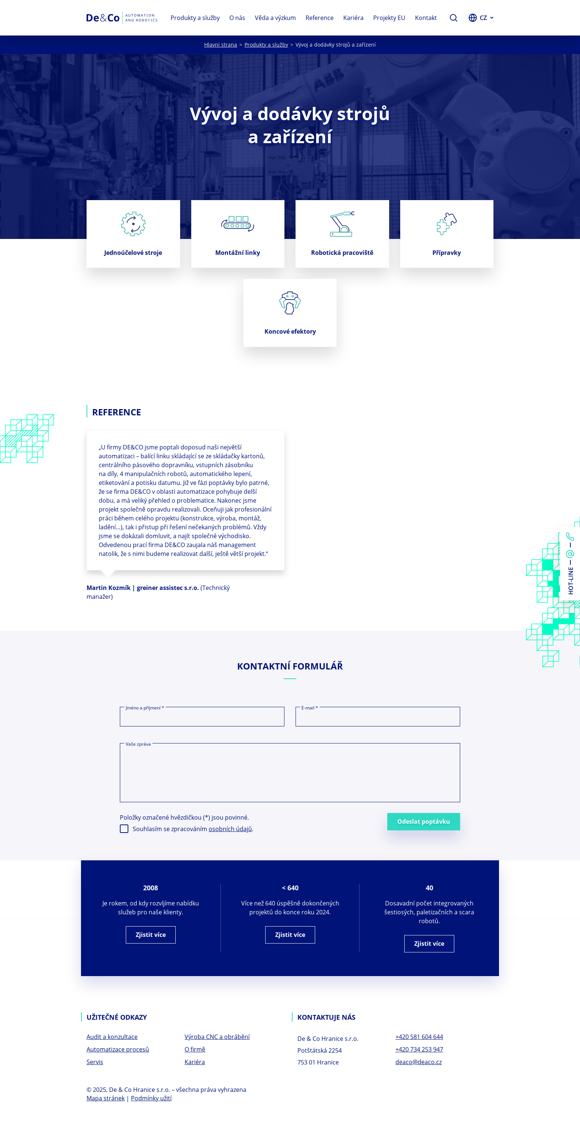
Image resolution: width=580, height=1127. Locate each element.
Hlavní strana (220, 44)
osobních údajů (230, 830)
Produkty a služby (195, 18)
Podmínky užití (151, 1099)
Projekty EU (389, 18)
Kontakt (426, 18)
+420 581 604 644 (419, 1037)
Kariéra (353, 18)
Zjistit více (151, 935)
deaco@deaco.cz (418, 1063)
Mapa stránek (106, 1099)
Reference (320, 18)
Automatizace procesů (118, 1050)
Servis (95, 1063)
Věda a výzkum (275, 18)
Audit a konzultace (112, 1037)
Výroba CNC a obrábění (217, 1037)
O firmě (195, 1050)
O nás (237, 18)
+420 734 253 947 (419, 1050)
